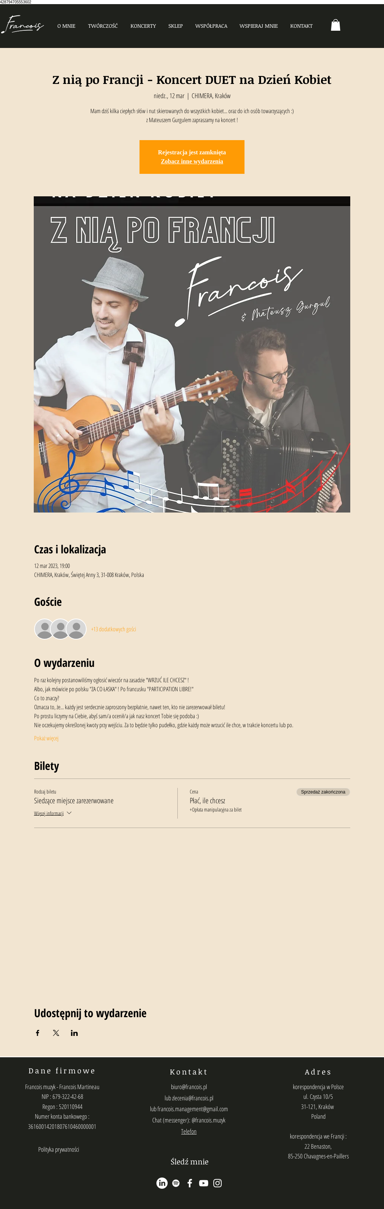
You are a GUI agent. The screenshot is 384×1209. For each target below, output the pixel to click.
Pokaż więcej (46, 738)
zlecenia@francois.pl (192, 1098)
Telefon (188, 1131)
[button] (103, 25)
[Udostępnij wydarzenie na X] (56, 1033)
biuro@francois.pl (189, 1086)
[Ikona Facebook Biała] (189, 1183)
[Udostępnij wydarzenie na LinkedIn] (74, 1033)
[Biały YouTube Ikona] (203, 1183)
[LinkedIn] (162, 1183)
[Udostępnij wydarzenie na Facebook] (37, 1033)
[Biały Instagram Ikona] (217, 1183)
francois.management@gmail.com (193, 1108)
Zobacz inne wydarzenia (192, 161)
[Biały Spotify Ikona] (176, 1183)
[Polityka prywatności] (59, 1149)
